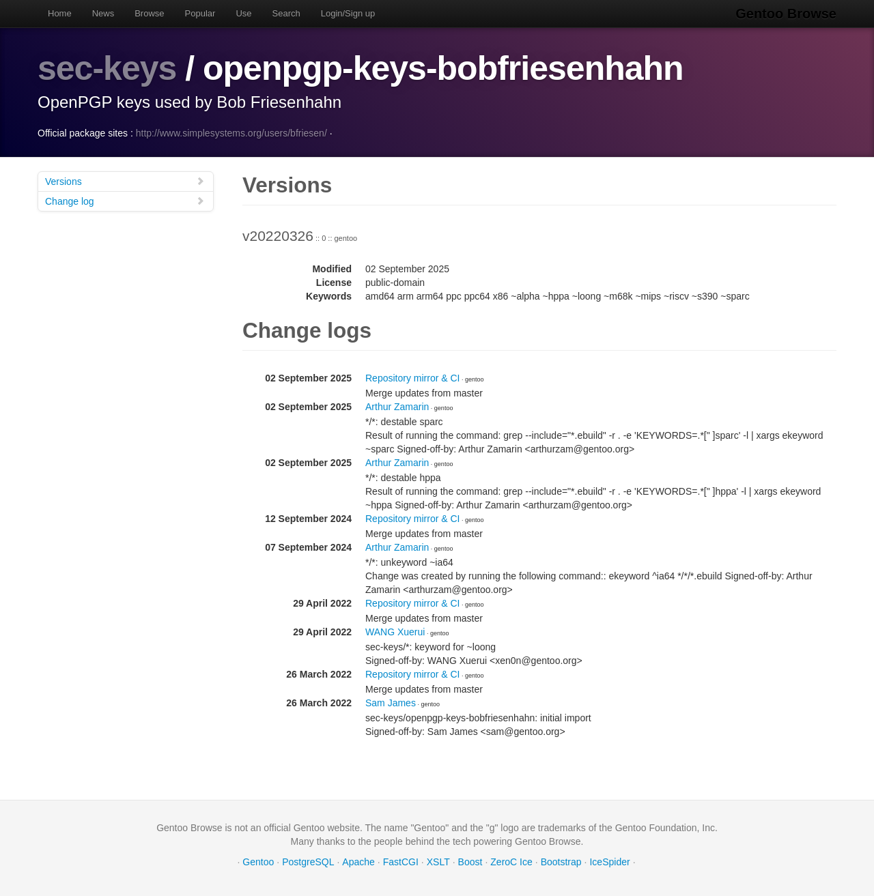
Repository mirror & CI (412, 378)
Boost (470, 861)
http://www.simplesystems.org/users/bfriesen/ (231, 133)
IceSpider (609, 861)
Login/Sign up (348, 13)
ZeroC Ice (511, 861)
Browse (149, 13)
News (103, 13)
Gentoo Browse (785, 13)
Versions (125, 181)
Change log (125, 201)
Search (286, 13)
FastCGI (401, 861)
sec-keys (107, 68)
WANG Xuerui (395, 631)
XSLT (438, 861)
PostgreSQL (308, 861)
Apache (358, 861)
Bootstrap (561, 861)
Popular (200, 13)
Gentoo (258, 861)
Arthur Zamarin (397, 406)
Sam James (390, 702)
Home (60, 13)
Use (243, 13)
